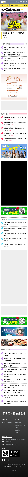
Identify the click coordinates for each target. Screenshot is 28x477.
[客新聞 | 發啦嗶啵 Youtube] (24, 2)
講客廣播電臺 (18, 422)
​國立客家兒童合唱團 (20, 425)
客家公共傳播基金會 (7, 422)
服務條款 (14, 470)
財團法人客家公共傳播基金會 (12, 466)
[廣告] (14, 87)
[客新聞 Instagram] (18, 2)
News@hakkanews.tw (11, 444)
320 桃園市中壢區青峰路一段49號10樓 (15, 439)
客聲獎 (16, 432)
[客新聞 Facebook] (16, 2)
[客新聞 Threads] (21, 2)
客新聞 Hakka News (19, 464)
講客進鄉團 (17, 430)
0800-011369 (9, 442)
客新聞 (16, 427)
